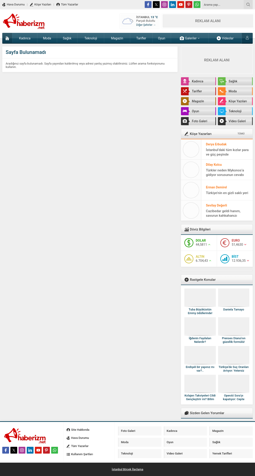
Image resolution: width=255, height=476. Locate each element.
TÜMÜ (241, 133)
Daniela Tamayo (233, 309)
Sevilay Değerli (216, 205)
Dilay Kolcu (214, 164)
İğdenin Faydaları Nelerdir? (200, 340)
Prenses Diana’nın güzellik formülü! (233, 340)
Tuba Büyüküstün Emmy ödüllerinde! (200, 311)
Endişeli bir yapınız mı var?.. (200, 368)
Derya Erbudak (216, 144)
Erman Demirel (216, 187)
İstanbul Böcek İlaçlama (127, 469)
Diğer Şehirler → (146, 24)
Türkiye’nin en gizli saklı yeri (227, 193)
